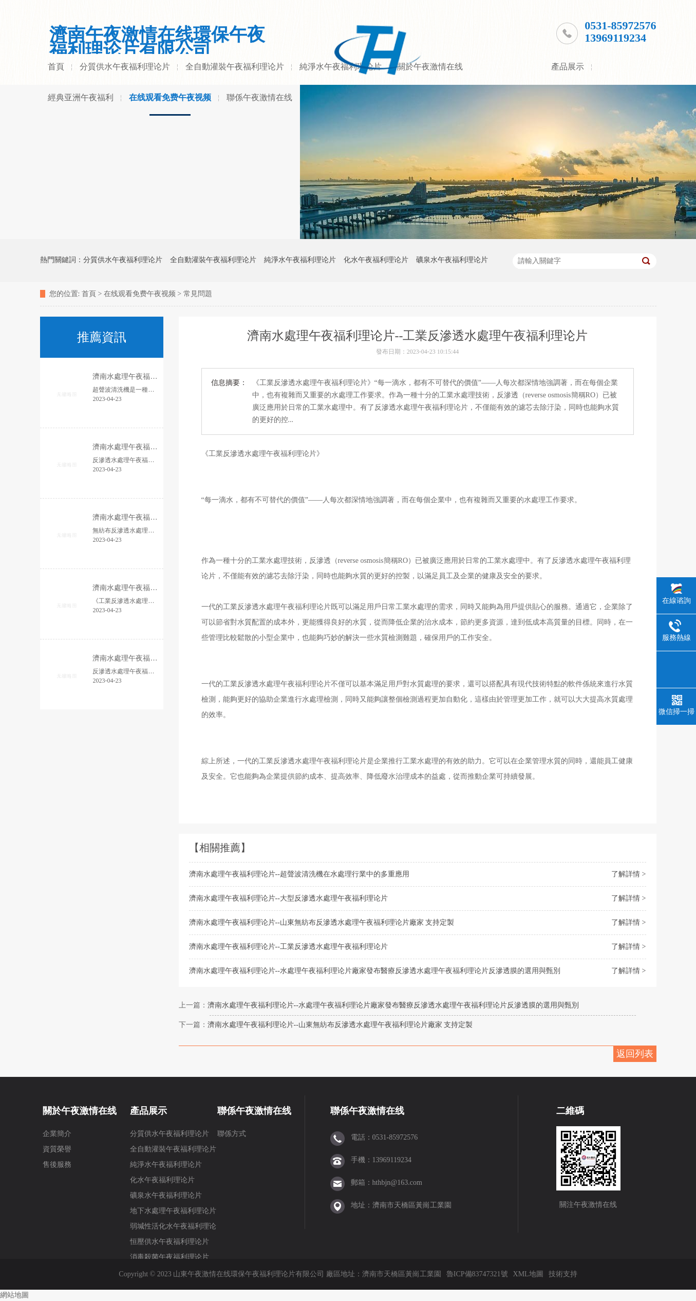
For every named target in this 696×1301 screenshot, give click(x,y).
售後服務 (57, 1164)
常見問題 (197, 294)
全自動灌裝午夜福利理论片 (234, 66)
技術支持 (563, 1274)
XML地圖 (528, 1274)
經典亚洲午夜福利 (81, 97)
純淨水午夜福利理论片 (300, 260)
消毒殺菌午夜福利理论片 (169, 1257)
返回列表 (634, 1054)
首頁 (56, 66)
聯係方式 (231, 1134)
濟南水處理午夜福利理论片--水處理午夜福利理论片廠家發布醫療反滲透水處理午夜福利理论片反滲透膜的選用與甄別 (374, 971)
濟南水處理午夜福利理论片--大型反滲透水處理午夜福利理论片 (288, 898)
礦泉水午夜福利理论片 (452, 260)
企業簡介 (57, 1134)
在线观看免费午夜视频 (170, 97)
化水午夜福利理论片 (376, 260)
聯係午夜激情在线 (259, 97)
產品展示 (567, 66)
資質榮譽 (57, 1149)
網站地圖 (14, 1295)
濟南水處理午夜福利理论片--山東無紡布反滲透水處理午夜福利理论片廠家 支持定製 (322, 922)
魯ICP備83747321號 (477, 1274)
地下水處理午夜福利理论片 (173, 1211)
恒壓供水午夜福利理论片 (169, 1241)
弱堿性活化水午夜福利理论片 (173, 1228)
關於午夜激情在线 (430, 66)
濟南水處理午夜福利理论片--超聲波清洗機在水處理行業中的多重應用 (299, 874)
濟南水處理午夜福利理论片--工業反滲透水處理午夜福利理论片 (288, 946)
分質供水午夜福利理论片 (125, 66)
